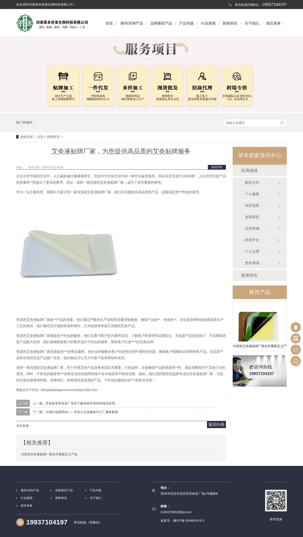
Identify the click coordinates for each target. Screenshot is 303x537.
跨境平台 (252, 240)
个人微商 (252, 194)
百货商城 (252, 228)
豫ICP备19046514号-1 (189, 520)
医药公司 (252, 182)
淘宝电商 (252, 205)
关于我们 (252, 23)
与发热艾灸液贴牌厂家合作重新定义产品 (260, 346)
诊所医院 (252, 217)
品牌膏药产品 (161, 23)
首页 (109, 23)
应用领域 (249, 170)
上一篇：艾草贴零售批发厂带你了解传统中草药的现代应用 (74, 403)
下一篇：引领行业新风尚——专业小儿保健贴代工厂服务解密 (75, 412)
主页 (40, 137)
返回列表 (216, 167)
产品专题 (186, 23)
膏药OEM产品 (131, 23)
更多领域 (252, 263)
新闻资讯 (230, 23)
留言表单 (273, 23)
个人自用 (252, 251)
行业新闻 (208, 23)
